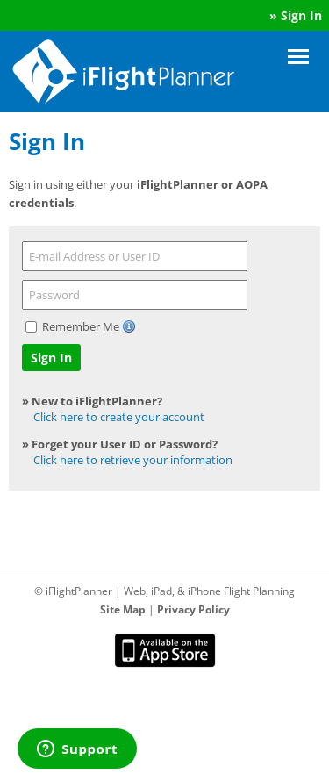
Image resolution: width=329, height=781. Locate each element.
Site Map (123, 609)
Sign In (301, 15)
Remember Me (82, 326)
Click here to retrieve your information (132, 460)
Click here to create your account (118, 417)
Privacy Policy (193, 609)
